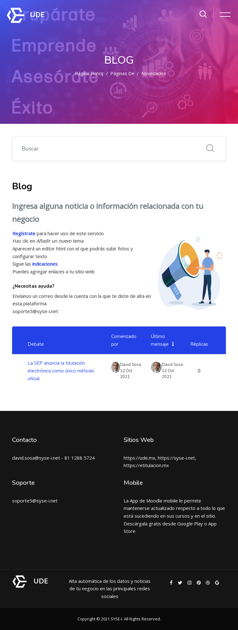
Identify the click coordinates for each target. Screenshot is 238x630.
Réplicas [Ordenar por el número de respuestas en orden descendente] (199, 344)
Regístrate (23, 233)
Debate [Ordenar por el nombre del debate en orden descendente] (36, 344)
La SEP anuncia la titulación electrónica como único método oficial (61, 370)
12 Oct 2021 (168, 374)
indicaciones (45, 264)
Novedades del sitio (163, 73)
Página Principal (91, 73)
